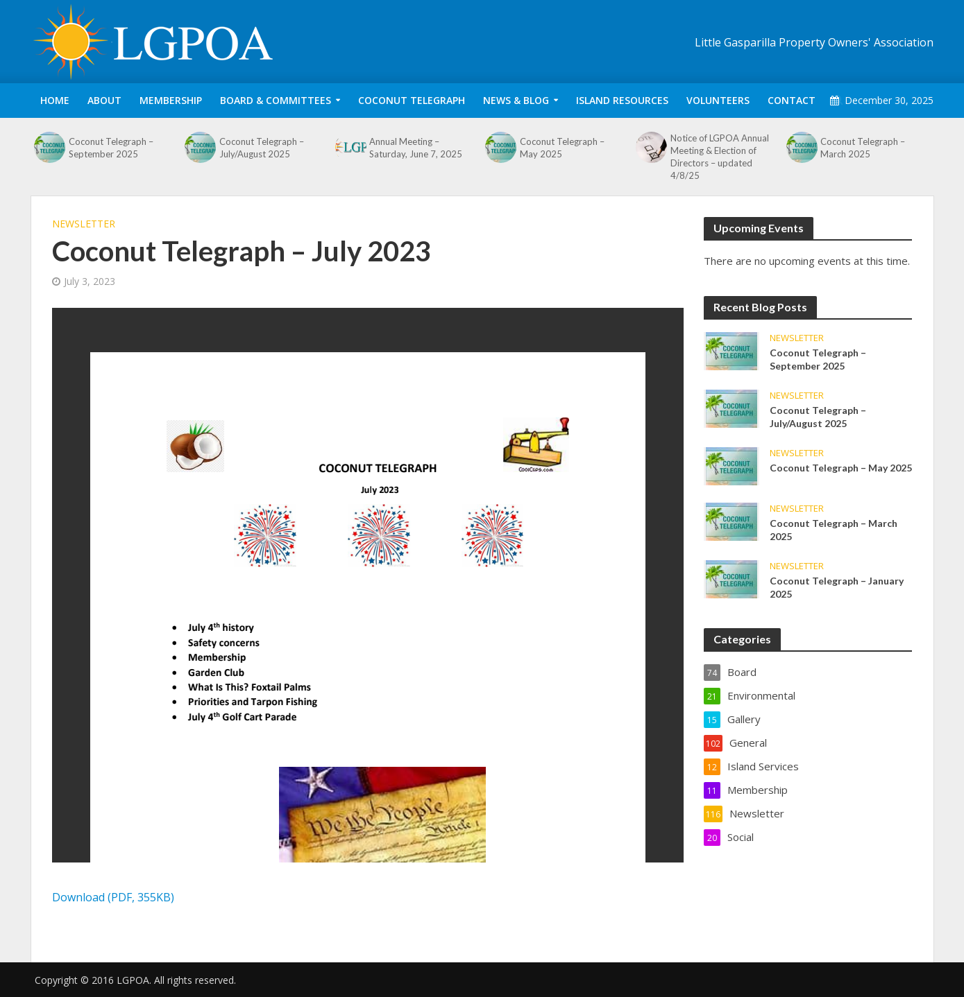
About (104, 100)
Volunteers (718, 100)
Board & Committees (275, 100)
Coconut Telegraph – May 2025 (562, 147)
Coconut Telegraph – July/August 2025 (261, 147)
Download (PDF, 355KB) (113, 897)
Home (54, 100)
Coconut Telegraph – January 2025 (837, 587)
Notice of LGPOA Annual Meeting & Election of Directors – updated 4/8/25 (719, 156)
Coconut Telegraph (411, 100)
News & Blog (516, 100)
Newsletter (83, 223)
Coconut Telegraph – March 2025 (862, 147)
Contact (791, 100)
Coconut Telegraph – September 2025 (111, 147)
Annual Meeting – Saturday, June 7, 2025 (415, 147)
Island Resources (622, 100)
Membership (170, 100)
